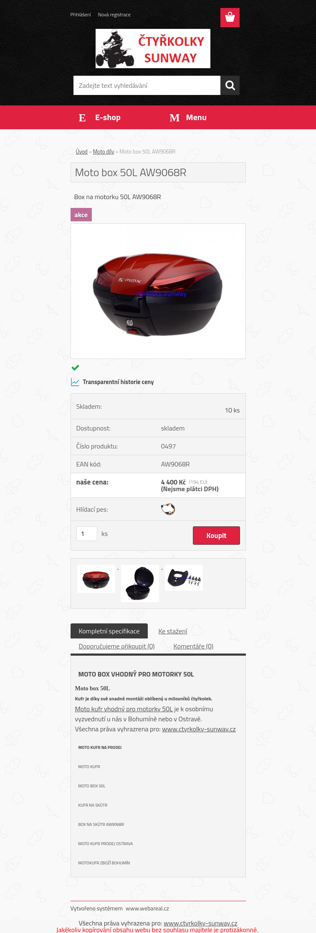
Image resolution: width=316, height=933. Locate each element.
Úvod (82, 151)
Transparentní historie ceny (112, 382)
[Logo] (153, 48)
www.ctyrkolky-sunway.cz (199, 729)
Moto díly (103, 151)
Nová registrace (114, 14)
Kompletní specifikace (109, 631)
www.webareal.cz (147, 908)
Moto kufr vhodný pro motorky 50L (124, 709)
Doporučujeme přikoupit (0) (117, 646)
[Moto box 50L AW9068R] (158, 227)
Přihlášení (81, 14)
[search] (230, 85)
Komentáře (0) (193, 646)
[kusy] (86, 533)
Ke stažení (172, 631)
